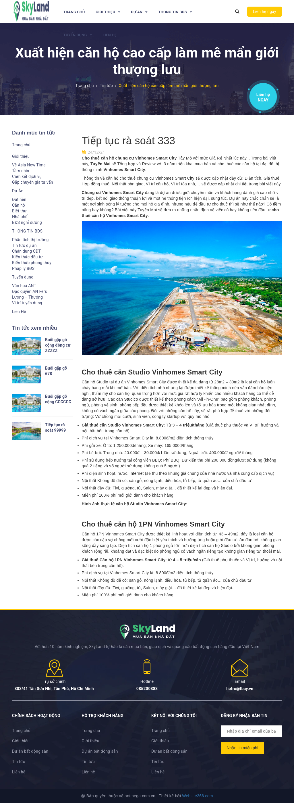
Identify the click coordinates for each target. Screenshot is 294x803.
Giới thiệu (108, 12)
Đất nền (19, 199)
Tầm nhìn (20, 170)
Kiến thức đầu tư (27, 257)
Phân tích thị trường (30, 239)
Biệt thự (19, 211)
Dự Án (139, 12)
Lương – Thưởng (27, 297)
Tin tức (18, 761)
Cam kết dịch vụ (27, 176)
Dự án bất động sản (30, 751)
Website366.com (197, 796)
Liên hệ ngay (264, 11)
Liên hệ (263, 96)
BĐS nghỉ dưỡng (27, 222)
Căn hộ (18, 205)
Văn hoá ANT (24, 285)
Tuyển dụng (77, 35)
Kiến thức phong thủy (31, 262)
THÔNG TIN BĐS (175, 12)
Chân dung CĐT (26, 251)
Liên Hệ (110, 35)
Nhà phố (20, 216)
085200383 (147, 688)
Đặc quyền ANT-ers (29, 291)
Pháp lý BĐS (23, 268)
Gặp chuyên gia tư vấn (32, 182)
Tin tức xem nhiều (34, 328)
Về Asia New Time (29, 165)
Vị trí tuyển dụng (27, 303)
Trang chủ (74, 12)
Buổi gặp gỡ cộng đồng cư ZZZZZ (57, 345)
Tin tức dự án (24, 245)
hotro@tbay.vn (239, 688)
